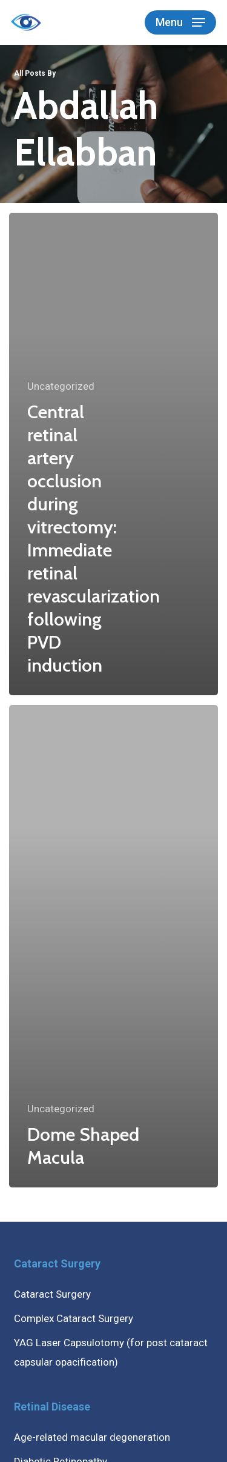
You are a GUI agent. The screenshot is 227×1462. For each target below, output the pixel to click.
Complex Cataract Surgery (73, 1318)
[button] (180, 22)
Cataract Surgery (52, 1294)
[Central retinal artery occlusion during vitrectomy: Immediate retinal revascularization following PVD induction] (113, 454)
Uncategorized (60, 386)
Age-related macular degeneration (92, 1437)
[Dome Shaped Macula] (113, 946)
